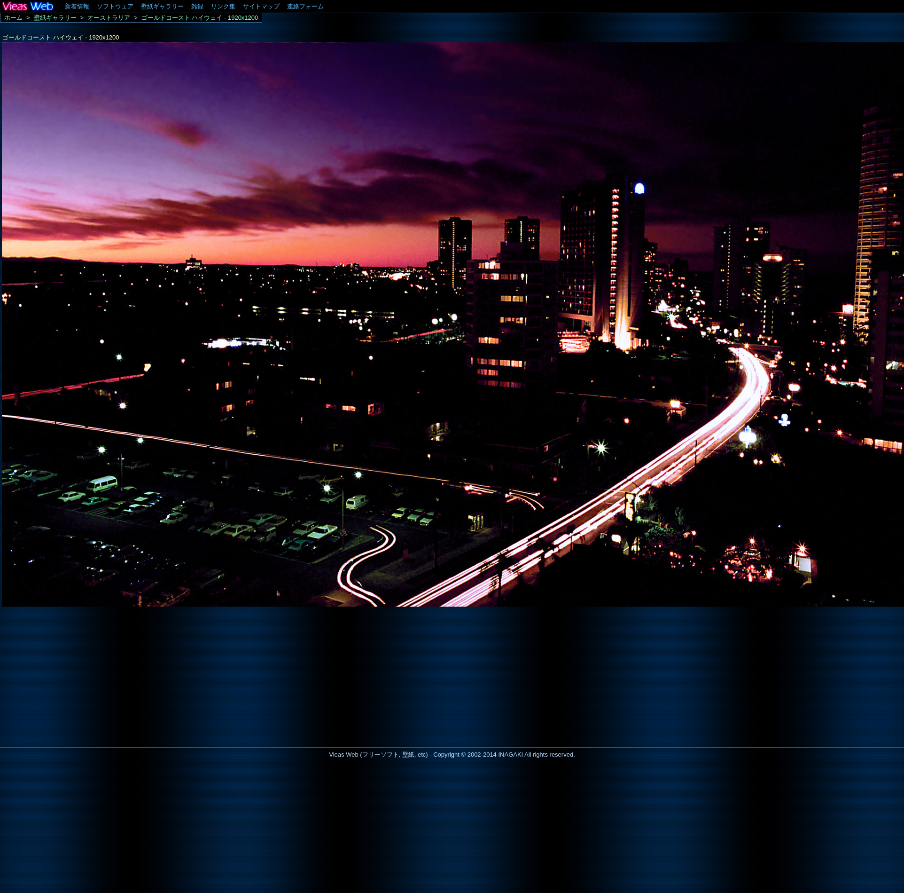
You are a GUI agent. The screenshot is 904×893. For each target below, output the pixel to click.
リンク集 (223, 6)
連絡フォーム (305, 6)
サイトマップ (261, 6)
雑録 (197, 6)
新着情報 (77, 6)
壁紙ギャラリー (162, 6)
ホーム (13, 17)
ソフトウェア (115, 6)
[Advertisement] (79, 674)
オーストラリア (108, 17)
